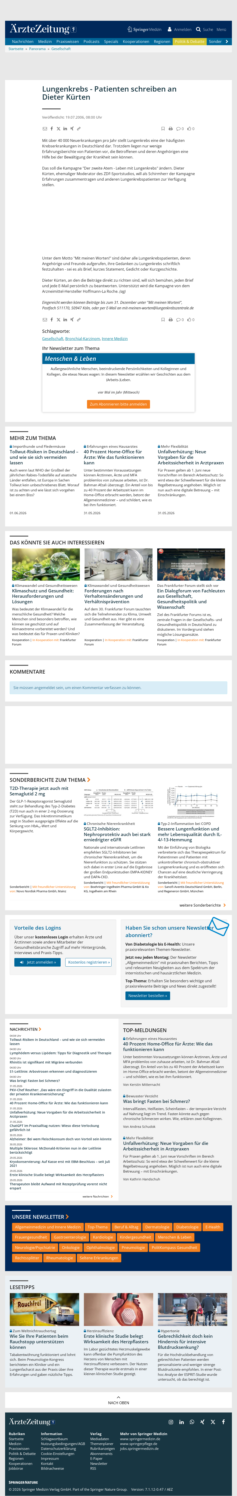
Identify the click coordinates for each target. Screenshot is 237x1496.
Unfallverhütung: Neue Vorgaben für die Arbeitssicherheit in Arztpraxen (191, 457)
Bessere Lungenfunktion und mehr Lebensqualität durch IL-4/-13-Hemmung (190, 834)
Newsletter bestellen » (147, 995)
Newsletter (98, 1463)
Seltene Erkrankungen (99, 1258)
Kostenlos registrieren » (89, 962)
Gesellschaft (52, 338)
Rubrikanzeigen (102, 1448)
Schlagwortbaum (54, 1438)
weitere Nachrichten (98, 1197)
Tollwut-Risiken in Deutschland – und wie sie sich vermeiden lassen (44, 457)
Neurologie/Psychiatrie (35, 1247)
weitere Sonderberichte (203, 905)
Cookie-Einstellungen (57, 1453)
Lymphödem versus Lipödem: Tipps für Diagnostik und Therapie (60, 1053)
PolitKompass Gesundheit (174, 1247)
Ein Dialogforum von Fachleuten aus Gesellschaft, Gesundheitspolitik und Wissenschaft (191, 599)
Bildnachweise (52, 1468)
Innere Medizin (115, 338)
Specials (111, 41)
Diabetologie (187, 1227)
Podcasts (92, 41)
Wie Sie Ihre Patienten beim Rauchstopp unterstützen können (39, 1341)
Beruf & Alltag (126, 1227)
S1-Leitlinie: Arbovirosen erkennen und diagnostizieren (53, 1071)
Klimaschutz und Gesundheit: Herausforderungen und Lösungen (43, 596)
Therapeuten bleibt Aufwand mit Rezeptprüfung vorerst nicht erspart (58, 1186)
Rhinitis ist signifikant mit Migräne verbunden (46, 1062)
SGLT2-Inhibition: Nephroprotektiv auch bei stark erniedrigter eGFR (117, 834)
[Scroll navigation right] (226, 42)
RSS (93, 1468)
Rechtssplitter (27, 1258)
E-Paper (96, 1458)
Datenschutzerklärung (58, 1448)
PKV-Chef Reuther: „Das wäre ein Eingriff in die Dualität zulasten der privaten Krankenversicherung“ (60, 1092)
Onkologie (71, 1247)
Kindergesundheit (135, 1237)
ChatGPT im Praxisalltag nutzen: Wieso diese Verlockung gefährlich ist (54, 1128)
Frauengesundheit (31, 1237)
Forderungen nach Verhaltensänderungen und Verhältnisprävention (113, 596)
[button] (221, 29)
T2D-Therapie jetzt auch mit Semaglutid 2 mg (39, 791)
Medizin (45, 41)
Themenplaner (101, 1444)
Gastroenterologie (70, 1237)
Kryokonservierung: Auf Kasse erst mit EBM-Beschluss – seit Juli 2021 (60, 1163)
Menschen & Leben (174, 1237)
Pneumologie (133, 1247)
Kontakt (47, 1463)
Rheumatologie (59, 1258)
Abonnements (101, 1453)
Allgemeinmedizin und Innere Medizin (48, 1227)
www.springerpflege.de (138, 1444)
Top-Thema (98, 1227)
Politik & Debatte (189, 41)
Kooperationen (136, 41)
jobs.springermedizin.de (139, 1448)
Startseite (16, 1438)
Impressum (50, 1458)
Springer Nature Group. (109, 1489)
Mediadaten (99, 1438)
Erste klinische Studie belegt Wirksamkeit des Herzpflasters (57, 1175)
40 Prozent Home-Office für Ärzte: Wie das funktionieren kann (114, 457)
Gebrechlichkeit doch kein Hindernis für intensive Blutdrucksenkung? (185, 1341)
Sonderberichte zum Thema (48, 779)
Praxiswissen (67, 41)
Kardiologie (103, 1237)
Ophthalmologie (101, 1247)
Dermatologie (157, 1227)
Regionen (162, 41)
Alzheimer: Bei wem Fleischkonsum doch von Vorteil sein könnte (61, 1139)
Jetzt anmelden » (37, 962)
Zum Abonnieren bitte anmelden (118, 404)
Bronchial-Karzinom (82, 338)
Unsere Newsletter (38, 1216)
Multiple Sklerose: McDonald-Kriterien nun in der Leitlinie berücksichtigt (55, 1150)
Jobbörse (16, 1468)
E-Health (213, 1227)
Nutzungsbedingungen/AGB (63, 1444)
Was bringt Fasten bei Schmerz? (35, 1080)
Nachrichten (23, 41)
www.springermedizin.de (140, 1438)
